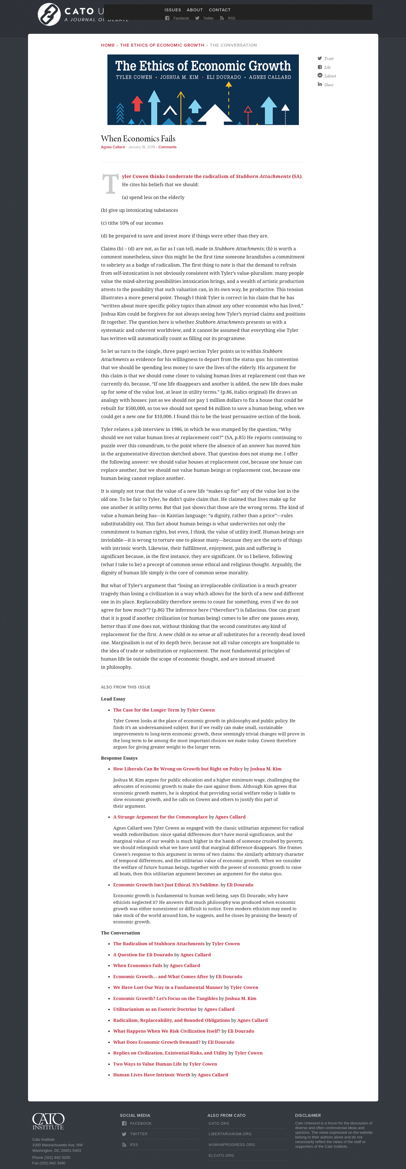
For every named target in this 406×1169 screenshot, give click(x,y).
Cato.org (219, 1124)
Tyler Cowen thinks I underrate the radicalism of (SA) (212, 177)
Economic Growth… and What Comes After (160, 977)
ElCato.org (221, 1157)
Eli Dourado (240, 885)
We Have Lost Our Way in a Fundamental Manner (168, 988)
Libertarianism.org (230, 1135)
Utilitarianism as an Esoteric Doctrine (155, 1010)
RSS (227, 24)
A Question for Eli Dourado (143, 955)
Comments (167, 148)
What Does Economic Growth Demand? (157, 1043)
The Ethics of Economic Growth (162, 46)
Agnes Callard (113, 148)
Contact (220, 13)
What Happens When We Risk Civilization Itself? (166, 1032)
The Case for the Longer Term (146, 711)
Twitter (204, 24)
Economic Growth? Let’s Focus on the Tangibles (165, 999)
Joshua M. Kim (266, 770)
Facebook (176, 24)
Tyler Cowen (201, 711)
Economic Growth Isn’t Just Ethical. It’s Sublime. (166, 885)
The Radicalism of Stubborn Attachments (159, 945)
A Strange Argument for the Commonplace (160, 818)
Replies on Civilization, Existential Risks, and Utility (170, 1054)
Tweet (328, 60)
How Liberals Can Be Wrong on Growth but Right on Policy (178, 770)
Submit (330, 77)
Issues (173, 13)
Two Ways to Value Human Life (147, 1065)
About (195, 13)
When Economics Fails (137, 966)
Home (108, 46)
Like (327, 68)
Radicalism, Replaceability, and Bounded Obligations (171, 1021)
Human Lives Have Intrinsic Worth (151, 1076)
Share (328, 86)
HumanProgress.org (232, 1146)
